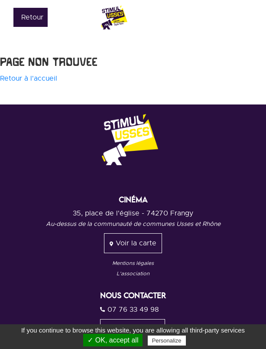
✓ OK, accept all (113, 340)
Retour (32, 17)
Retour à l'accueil (28, 78)
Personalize (167, 340)
